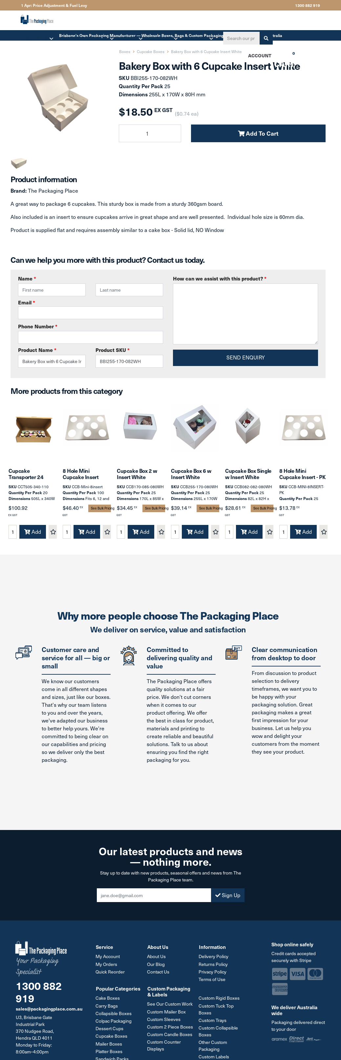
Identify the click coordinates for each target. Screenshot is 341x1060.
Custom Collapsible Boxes (218, 1032)
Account (259, 55)
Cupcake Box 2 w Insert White (137, 475)
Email (90, 309)
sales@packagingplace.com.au (49, 1010)
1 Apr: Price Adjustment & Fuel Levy (54, 5)
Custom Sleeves (164, 1020)
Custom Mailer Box (166, 1013)
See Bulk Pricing (101, 509)
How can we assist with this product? (219, 278)
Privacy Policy (213, 973)
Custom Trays (213, 1021)
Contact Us (158, 973)
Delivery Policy (214, 958)
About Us (156, 958)
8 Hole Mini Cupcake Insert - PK (302, 475)
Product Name (37, 349)
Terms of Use (212, 980)
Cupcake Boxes (112, 1037)
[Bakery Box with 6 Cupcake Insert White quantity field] (150, 133)
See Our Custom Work (170, 1005)
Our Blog (156, 965)
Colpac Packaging (114, 1022)
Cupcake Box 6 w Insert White (191, 475)
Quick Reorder (110, 973)
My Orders (106, 965)
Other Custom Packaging (213, 1046)
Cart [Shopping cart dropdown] (279, 57)
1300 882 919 (307, 5)
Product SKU (113, 349)
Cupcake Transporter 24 (26, 475)
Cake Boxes (108, 999)
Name (27, 278)
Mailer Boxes (109, 1044)
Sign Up (227, 896)
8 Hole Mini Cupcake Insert (80, 475)
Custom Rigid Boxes (219, 999)
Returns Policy (213, 965)
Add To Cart (258, 133)
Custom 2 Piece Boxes (170, 1028)
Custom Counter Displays (164, 1046)
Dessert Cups (110, 1029)
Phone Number (37, 326)
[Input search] (241, 38)
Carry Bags (107, 1007)
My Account (108, 958)
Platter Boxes (109, 1052)
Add (32, 533)
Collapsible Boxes (114, 1014)
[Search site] (265, 38)
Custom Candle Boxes (170, 1035)
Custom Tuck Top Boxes (216, 1010)
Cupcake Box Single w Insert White (248, 475)
